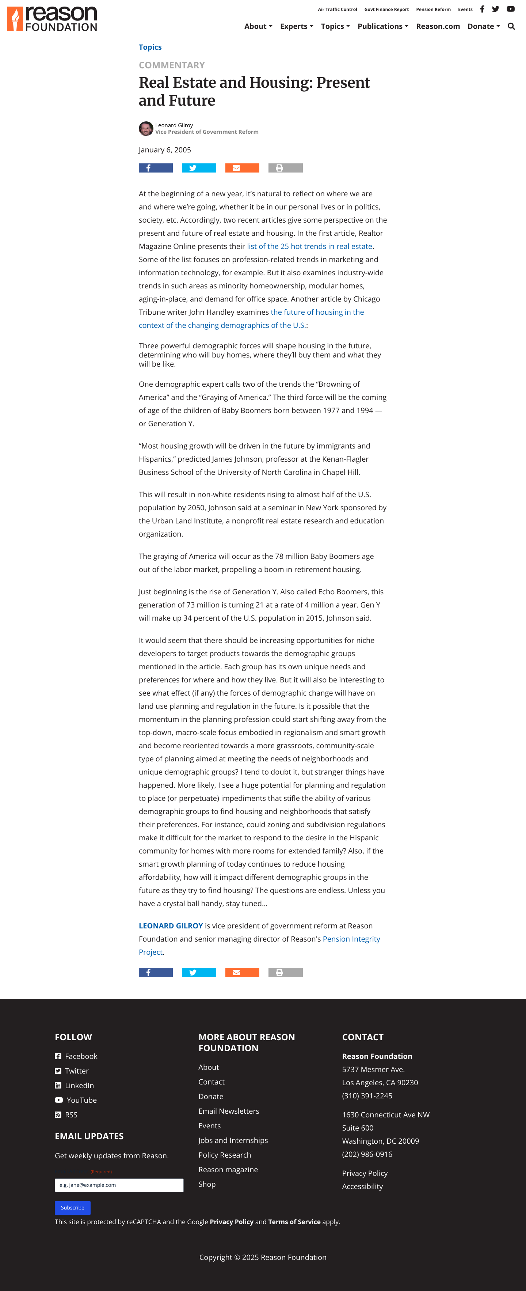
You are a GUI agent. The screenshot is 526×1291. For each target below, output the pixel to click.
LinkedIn (74, 1085)
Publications (380, 26)
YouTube (76, 1100)
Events (465, 9)
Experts (294, 26)
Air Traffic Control (337, 9)
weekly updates (95, 1156)
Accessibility (362, 1186)
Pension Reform (433, 9)
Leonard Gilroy (171, 926)
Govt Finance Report (387, 9)
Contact (211, 1082)
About (255, 26)
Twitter (72, 1071)
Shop (207, 1184)
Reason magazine (228, 1169)
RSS (66, 1115)
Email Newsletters (228, 1111)
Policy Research (224, 1155)
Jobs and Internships (233, 1140)
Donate (481, 26)
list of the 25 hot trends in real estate (309, 246)
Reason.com (438, 26)
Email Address (83, 1171)
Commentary (172, 65)
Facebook (76, 1056)
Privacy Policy (365, 1173)
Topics (332, 26)
